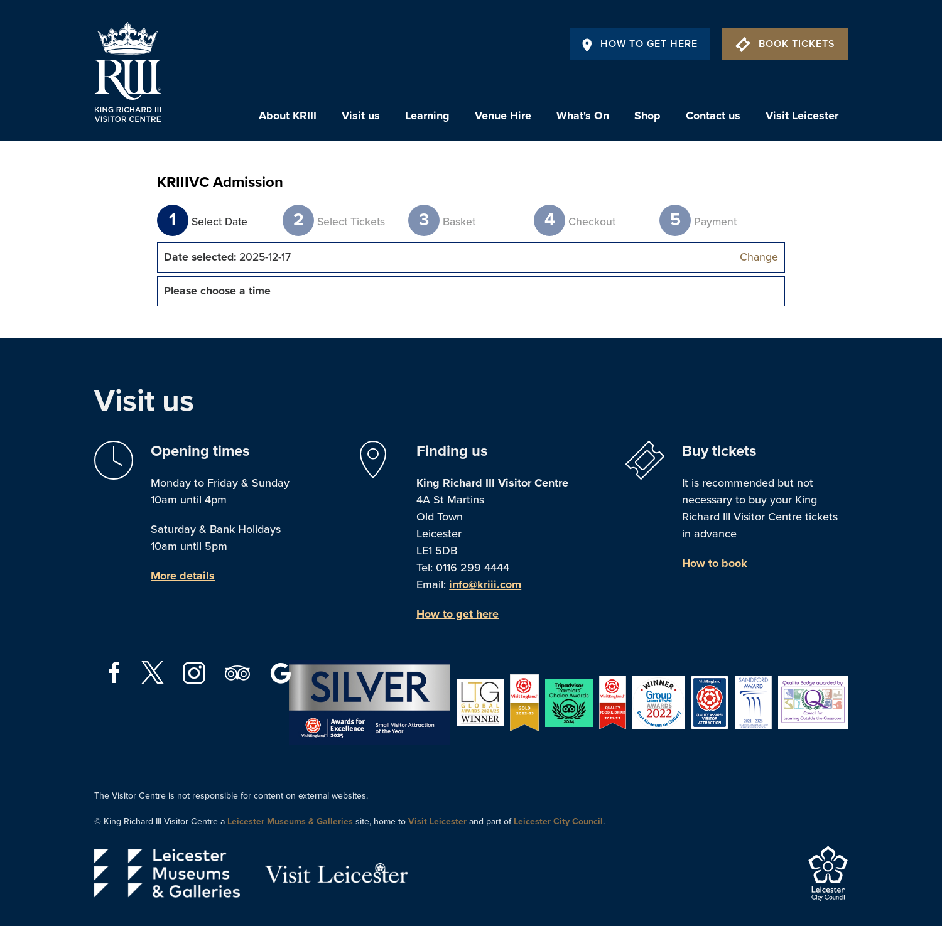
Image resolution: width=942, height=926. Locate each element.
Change (759, 257)
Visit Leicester (802, 115)
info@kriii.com (485, 584)
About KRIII (288, 115)
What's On (582, 115)
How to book (714, 563)
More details (183, 576)
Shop (647, 115)
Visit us (361, 115)
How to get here (457, 614)
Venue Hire (503, 115)
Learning (427, 115)
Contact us (713, 115)
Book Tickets (785, 44)
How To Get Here (640, 44)
